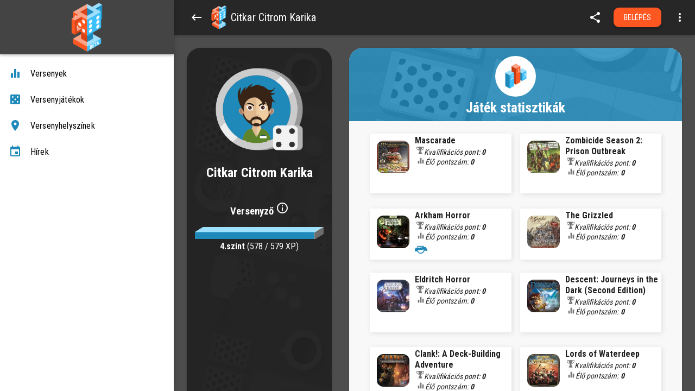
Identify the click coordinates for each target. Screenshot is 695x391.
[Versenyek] (87, 74)
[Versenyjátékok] (87, 100)
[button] (219, 17)
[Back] (196, 17)
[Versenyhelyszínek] (87, 126)
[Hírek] (87, 152)
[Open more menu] (680, 17)
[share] (595, 17)
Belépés (638, 17)
